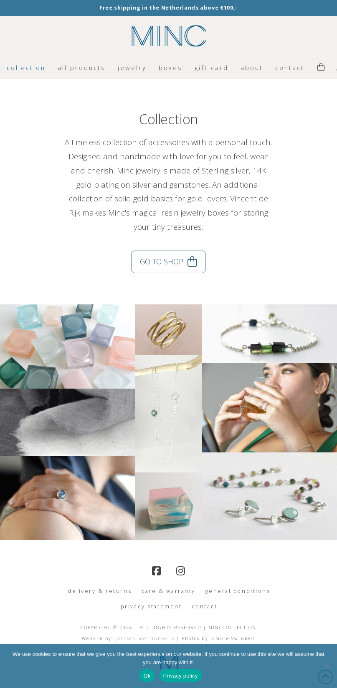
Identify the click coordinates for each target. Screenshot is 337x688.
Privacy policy (180, 676)
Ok (146, 676)
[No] (326, 666)
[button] (321, 68)
